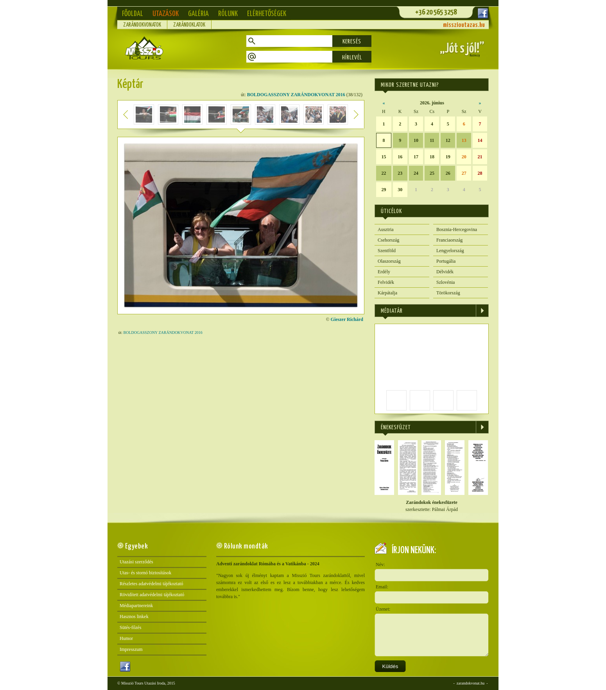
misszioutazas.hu (464, 25)
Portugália (445, 261)
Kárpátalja (387, 293)
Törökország (448, 293)
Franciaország (449, 240)
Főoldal (132, 14)
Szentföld (387, 250)
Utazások (165, 14)
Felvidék (386, 282)
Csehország (388, 240)
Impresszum (131, 649)
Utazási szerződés (136, 562)
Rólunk (228, 14)
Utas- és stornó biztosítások (145, 572)
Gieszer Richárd (347, 319)
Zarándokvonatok (142, 25)
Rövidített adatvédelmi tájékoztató (152, 594)
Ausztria (386, 229)
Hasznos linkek (134, 616)
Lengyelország (450, 250)
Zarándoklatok (189, 25)
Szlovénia (445, 282)
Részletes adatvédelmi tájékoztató (151, 583)
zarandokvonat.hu (470, 683)
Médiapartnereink (136, 605)
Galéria (198, 14)
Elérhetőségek (266, 14)
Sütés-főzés (130, 627)
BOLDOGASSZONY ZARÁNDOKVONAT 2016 (296, 94)
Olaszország (389, 261)
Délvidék (445, 271)
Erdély (384, 271)
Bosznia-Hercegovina (456, 229)
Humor (126, 638)
